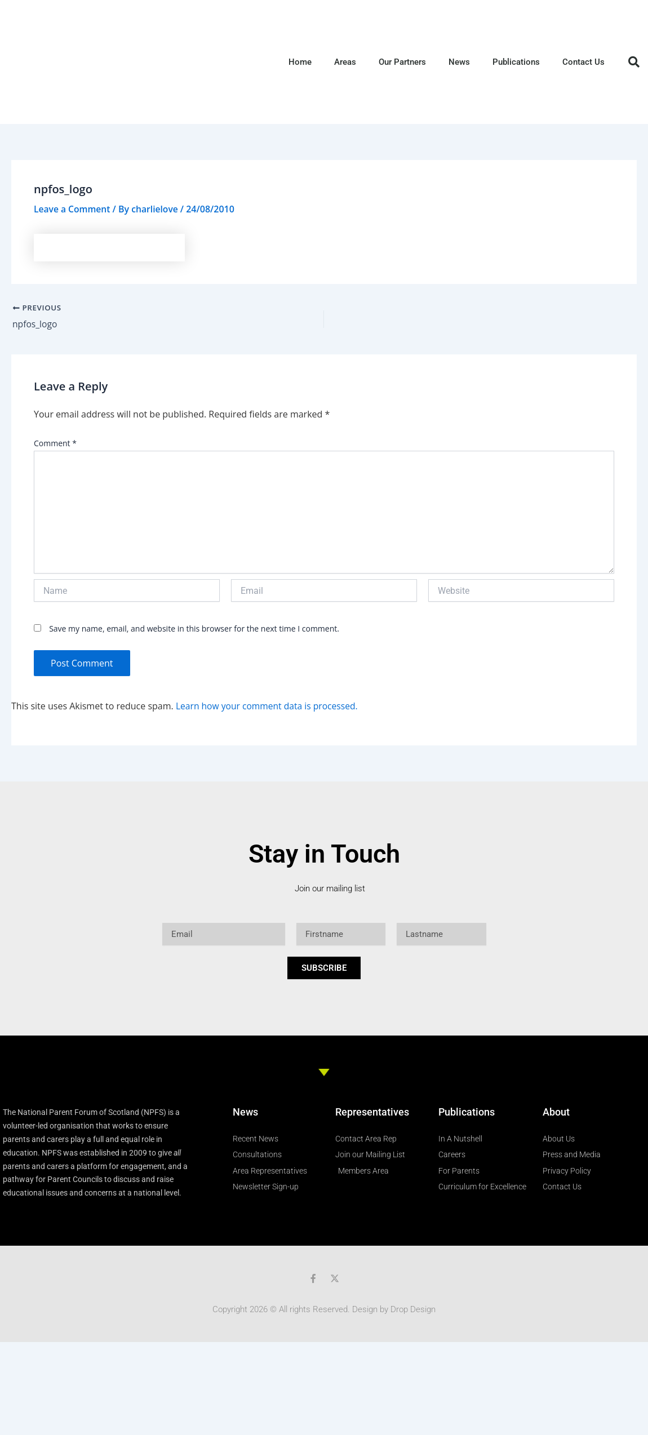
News (459, 62)
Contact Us (583, 62)
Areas (345, 62)
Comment (55, 443)
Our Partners (402, 62)
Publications (516, 62)
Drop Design (413, 1309)
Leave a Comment (73, 209)
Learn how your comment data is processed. (269, 706)
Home (300, 62)
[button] (634, 62)
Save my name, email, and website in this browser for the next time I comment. (194, 629)
